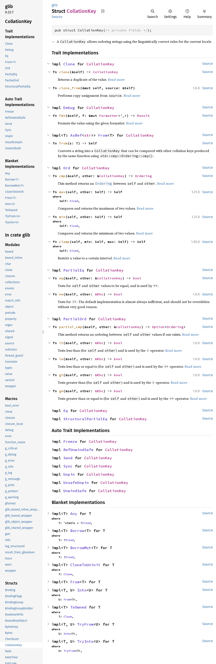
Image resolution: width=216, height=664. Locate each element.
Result (143, 115)
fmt (62, 115)
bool (137, 278)
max (62, 192)
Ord (66, 168)
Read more (116, 79)
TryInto (85, 641)
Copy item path (102, 11)
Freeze (70, 441)
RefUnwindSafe (78, 449)
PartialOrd (74, 319)
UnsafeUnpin (76, 482)
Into (81, 590)
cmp (62, 176)
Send (68, 457)
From (102, 135)
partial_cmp (70, 327)
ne (61, 294)
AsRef (76, 135)
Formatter (108, 115)
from (63, 143)
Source (57, 17)
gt (61, 375)
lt (61, 343)
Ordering (143, 176)
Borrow (77, 530)
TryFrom (85, 624)
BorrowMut (80, 547)
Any (73, 513)
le (61, 359)
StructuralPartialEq (85, 418)
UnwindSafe (74, 490)
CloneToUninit (85, 564)
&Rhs (99, 294)
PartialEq (73, 270)
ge (61, 391)
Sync (68, 466)
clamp (64, 242)
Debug (69, 107)
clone (64, 72)
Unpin (69, 474)
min (62, 217)
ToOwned (78, 607)
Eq (65, 410)
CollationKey (100, 64)
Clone (69, 64)
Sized (74, 201)
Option (158, 327)
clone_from (69, 88)
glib (55, 5)
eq (61, 278)
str (87, 135)
